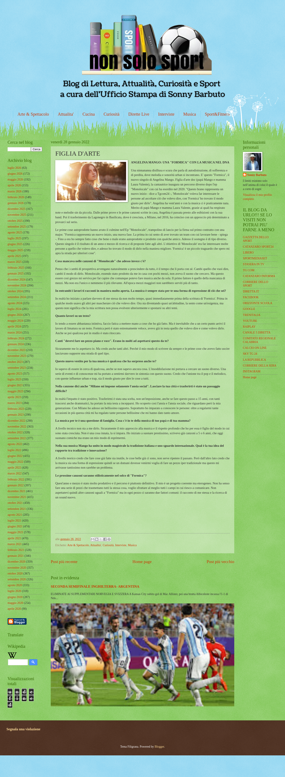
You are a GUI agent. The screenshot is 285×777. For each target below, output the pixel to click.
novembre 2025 (17, 214)
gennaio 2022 (16, 485)
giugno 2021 (15, 526)
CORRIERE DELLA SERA (259, 365)
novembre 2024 (17, 285)
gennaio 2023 (16, 414)
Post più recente (64, 561)
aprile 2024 (14, 326)
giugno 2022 (15, 456)
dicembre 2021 (16, 491)
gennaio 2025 (16, 273)
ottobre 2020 (15, 573)
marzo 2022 (15, 473)
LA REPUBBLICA (254, 359)
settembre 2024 (17, 297)
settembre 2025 (17, 226)
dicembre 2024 (16, 279)
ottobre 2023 (15, 362)
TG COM (248, 270)
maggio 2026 (15, 179)
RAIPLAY (249, 326)
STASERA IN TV (253, 264)
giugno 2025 (15, 244)
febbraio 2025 (16, 267)
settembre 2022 (17, 438)
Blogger (159, 746)
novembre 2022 (17, 426)
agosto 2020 (15, 585)
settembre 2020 (17, 579)
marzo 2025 (15, 261)
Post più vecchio (220, 561)
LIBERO (248, 252)
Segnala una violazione (23, 729)
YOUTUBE (250, 320)
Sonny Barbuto (256, 175)
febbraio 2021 (16, 550)
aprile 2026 (14, 185)
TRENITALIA (251, 315)
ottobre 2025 (15, 220)
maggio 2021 (15, 532)
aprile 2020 (14, 608)
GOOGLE (249, 309)
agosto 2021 (15, 514)
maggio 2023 (15, 391)
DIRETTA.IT (251, 291)
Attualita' (66, 114)
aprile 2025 (14, 256)
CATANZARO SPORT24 (258, 246)
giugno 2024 (15, 314)
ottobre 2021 (15, 502)
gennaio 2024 (16, 344)
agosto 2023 (15, 373)
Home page (142, 561)
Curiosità (111, 114)
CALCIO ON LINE (255, 347)
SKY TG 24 (250, 353)
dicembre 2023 (16, 350)
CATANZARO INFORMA (259, 276)
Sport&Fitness (217, 114)
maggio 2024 (15, 320)
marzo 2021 (15, 544)
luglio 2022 (14, 450)
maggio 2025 (15, 250)
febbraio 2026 (16, 197)
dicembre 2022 (16, 420)
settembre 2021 (17, 509)
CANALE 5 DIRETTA (257, 332)
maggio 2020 (15, 603)
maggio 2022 (15, 461)
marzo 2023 (15, 403)
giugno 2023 (15, 385)
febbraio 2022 (16, 479)
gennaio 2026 (16, 203)
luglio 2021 (14, 520)
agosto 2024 (15, 303)
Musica (189, 114)
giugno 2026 (15, 173)
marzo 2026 (15, 191)
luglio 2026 (14, 167)
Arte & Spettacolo (33, 114)
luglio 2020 (14, 591)
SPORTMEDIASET (255, 258)
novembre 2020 (17, 567)
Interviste (166, 114)
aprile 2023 (14, 397)
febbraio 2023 (16, 408)
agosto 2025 (15, 232)
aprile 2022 (14, 467)
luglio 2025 (14, 238)
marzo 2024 (15, 332)
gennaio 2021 (16, 555)
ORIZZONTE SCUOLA (257, 303)
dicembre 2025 (16, 209)
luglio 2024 (14, 309)
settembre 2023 (17, 367)
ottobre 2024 (15, 291)
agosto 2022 (15, 444)
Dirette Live (138, 114)
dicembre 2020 (16, 561)
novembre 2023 (17, 355)
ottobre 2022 (15, 432)
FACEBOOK (251, 297)
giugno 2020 (15, 597)
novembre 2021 (17, 497)
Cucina (88, 114)
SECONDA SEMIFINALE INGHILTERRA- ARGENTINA (95, 586)
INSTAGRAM (251, 371)
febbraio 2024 (16, 338)
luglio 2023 (14, 379)
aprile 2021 (14, 538)
